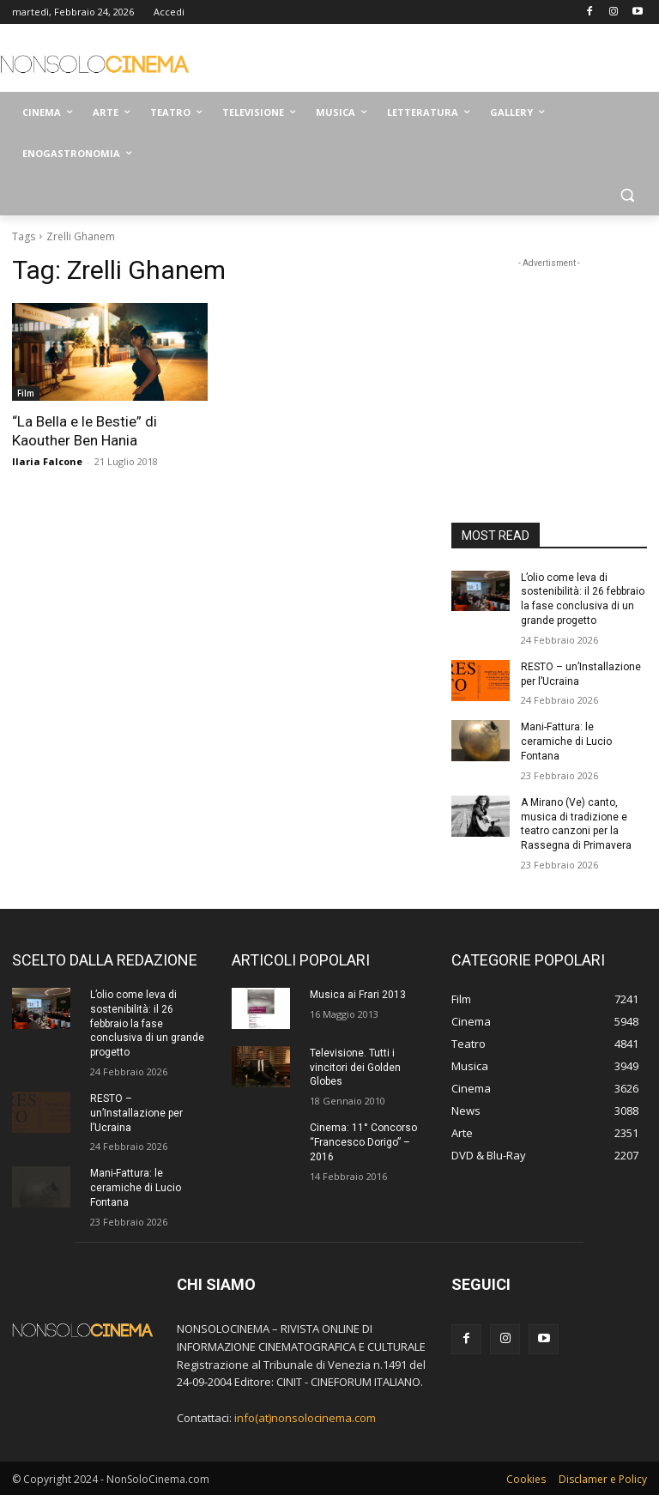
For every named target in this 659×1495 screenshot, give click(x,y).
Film (25, 393)
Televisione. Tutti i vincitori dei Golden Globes (355, 1067)
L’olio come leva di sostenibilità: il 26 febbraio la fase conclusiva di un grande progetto (147, 1023)
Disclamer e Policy (603, 1479)
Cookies (526, 1479)
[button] (627, 195)
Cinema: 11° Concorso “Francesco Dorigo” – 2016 (363, 1142)
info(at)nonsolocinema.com (305, 1417)
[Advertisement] (446, 60)
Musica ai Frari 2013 (358, 995)
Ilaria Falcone (47, 461)
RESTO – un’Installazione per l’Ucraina (136, 1113)
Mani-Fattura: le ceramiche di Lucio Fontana (566, 741)
